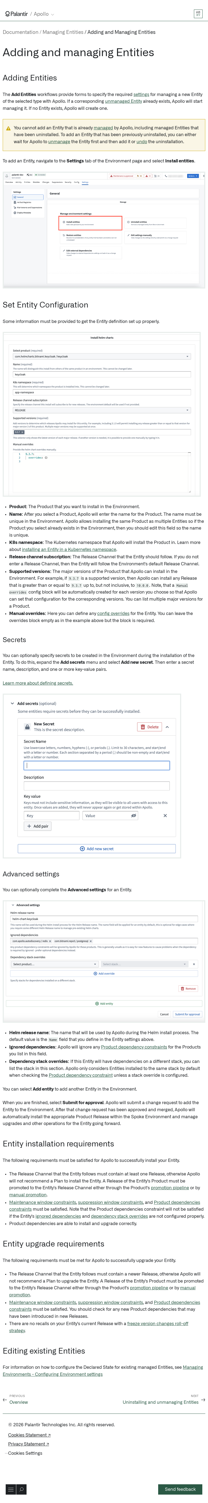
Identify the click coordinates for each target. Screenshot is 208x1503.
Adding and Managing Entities (121, 32)
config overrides (113, 613)
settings (141, 94)
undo (141, 142)
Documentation (20, 32)
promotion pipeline (170, 1188)
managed (103, 128)
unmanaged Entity (123, 101)
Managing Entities (63, 32)
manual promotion (28, 1195)
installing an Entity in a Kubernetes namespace (69, 549)
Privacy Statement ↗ (28, 1444)
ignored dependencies (58, 1216)
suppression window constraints (110, 1202)
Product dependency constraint (81, 1075)
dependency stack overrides (119, 1216)
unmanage (59, 142)
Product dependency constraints (134, 1047)
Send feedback (180, 1489)
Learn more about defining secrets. (38, 683)
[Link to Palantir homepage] (16, 14)
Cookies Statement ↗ (29, 1435)
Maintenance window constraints (42, 1202)
